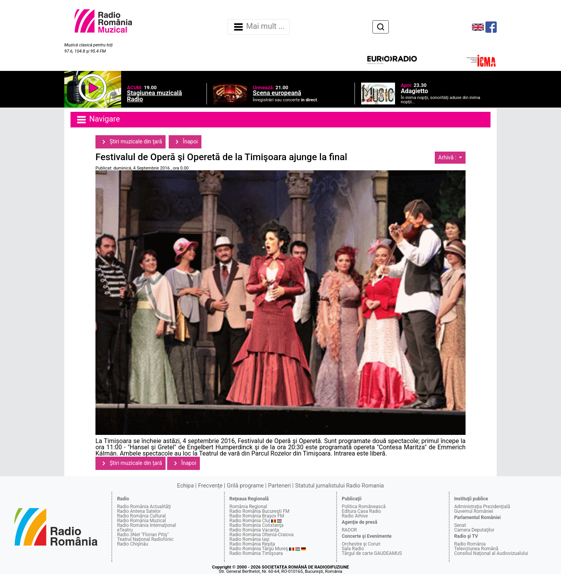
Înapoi (185, 142)
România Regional (248, 506)
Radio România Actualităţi (144, 506)
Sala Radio (353, 548)
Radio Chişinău (132, 544)
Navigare (98, 119)
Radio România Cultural (141, 516)
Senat (460, 525)
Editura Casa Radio (361, 511)
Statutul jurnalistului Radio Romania (339, 485)
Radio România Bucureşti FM (259, 511)
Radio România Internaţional (146, 525)
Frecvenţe (210, 485)
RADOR (349, 530)
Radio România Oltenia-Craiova (261, 534)
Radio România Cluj (249, 520)
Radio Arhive (355, 516)
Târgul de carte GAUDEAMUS (372, 553)
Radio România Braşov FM (256, 516)
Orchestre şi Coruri (361, 544)
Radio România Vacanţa (254, 530)
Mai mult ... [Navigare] (259, 27)
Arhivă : (448, 157)
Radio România (470, 544)
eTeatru (124, 530)
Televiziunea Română (476, 548)
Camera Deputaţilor (474, 530)
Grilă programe (245, 485)
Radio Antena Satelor (139, 511)
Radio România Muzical (141, 520)
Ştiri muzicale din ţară (130, 142)
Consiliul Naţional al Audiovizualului (491, 553)
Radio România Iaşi (249, 539)
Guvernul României (473, 511)
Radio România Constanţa (256, 525)
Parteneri (279, 485)
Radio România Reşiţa (252, 544)
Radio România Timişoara (256, 553)
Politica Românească (364, 506)
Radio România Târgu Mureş (258, 548)
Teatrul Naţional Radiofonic (145, 539)
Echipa (185, 485)
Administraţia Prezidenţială (482, 506)
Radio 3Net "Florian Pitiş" (143, 534)
